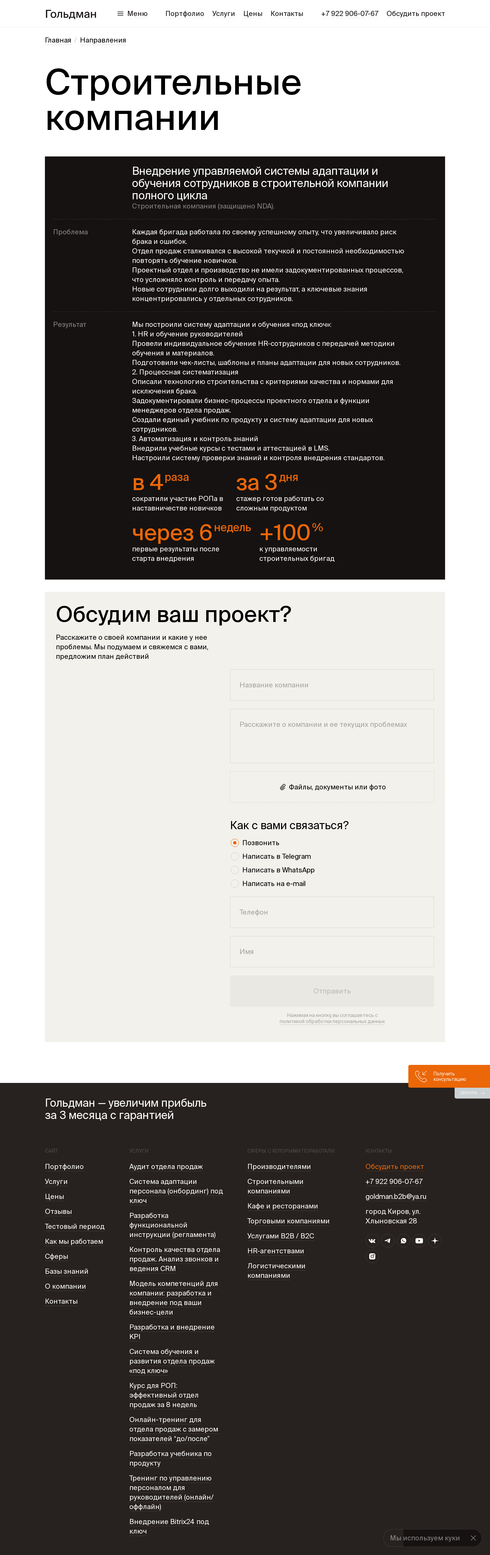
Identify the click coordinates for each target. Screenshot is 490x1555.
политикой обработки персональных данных (332, 1021)
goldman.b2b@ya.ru (395, 1196)
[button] (473, 1538)
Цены (252, 13)
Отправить (332, 991)
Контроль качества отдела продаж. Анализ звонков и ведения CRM (174, 1258)
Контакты (287, 13)
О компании (65, 1286)
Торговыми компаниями (288, 1221)
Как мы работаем (74, 1241)
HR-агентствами (275, 1251)
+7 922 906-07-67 (349, 13)
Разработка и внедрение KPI (172, 1331)
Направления (103, 40)
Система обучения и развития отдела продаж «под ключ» (172, 1361)
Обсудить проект (416, 13)
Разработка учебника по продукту (170, 1458)
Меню (137, 13)
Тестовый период (74, 1226)
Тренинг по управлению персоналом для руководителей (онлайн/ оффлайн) (171, 1492)
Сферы (56, 1256)
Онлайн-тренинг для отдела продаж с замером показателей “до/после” (173, 1429)
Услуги (223, 13)
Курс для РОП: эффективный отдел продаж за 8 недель (164, 1395)
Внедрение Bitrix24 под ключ (169, 1526)
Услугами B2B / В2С (280, 1236)
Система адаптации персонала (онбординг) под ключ (176, 1190)
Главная (58, 40)
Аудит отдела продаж (166, 1166)
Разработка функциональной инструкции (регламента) (172, 1224)
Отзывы (58, 1211)
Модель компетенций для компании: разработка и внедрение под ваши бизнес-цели (173, 1298)
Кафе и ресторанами (282, 1206)
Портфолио (184, 13)
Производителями (279, 1166)
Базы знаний (66, 1271)
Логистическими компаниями (276, 1270)
